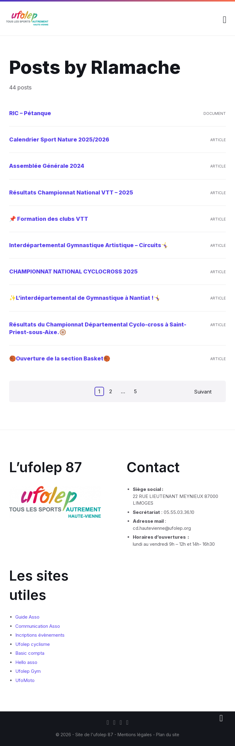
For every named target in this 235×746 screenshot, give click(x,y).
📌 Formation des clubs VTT (48, 219)
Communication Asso (37, 626)
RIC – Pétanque (30, 113)
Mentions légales (135, 734)
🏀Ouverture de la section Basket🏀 (59, 358)
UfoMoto (25, 680)
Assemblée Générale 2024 (46, 166)
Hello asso (26, 662)
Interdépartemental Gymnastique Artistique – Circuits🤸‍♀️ (88, 245)
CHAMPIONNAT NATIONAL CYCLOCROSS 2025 (73, 271)
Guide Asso (27, 617)
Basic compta (29, 653)
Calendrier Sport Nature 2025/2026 (59, 139)
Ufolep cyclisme (32, 644)
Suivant (202, 392)
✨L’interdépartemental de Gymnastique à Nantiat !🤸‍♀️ (84, 298)
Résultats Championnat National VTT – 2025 (71, 192)
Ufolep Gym (28, 671)
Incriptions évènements (40, 635)
